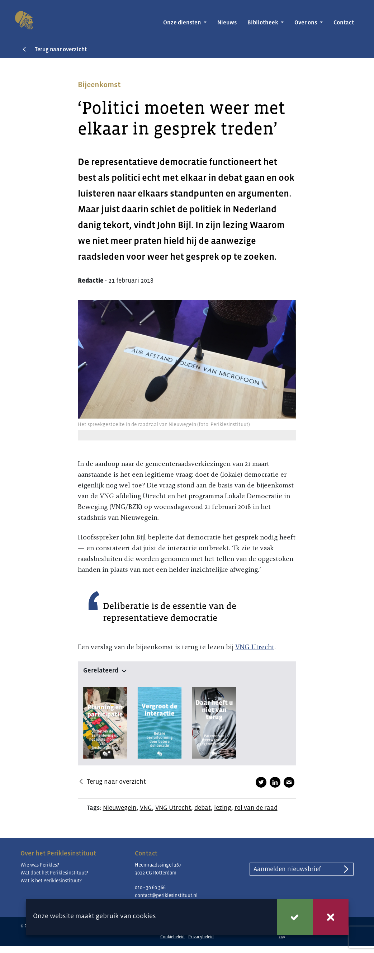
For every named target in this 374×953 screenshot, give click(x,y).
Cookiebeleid (172, 936)
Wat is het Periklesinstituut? (51, 880)
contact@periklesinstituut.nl (166, 895)
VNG (146, 807)
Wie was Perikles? (39, 865)
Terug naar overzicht (61, 49)
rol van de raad (256, 807)
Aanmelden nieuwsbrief (287, 869)
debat (202, 807)
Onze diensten (182, 22)
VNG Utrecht (254, 647)
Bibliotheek (263, 22)
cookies (144, 916)
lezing (222, 807)
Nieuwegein (120, 807)
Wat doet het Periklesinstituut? (54, 873)
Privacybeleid (201, 936)
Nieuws (227, 22)
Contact (343, 22)
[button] (187, 668)
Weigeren (331, 917)
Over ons (306, 22)
